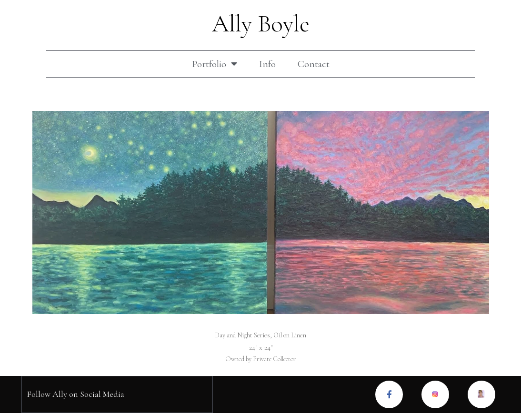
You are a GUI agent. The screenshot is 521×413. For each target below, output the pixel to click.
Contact (314, 64)
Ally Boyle (261, 24)
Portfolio (214, 64)
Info (267, 64)
